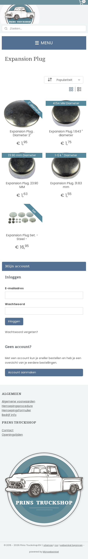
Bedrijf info (9, 415)
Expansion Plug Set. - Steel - (22, 237)
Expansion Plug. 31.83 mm (66, 185)
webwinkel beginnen (71, 545)
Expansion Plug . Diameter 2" (22, 133)
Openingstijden (12, 435)
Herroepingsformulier (16, 410)
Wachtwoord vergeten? (21, 332)
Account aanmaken (22, 372)
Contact (8, 430)
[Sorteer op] (63, 79)
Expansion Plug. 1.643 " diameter (66, 133)
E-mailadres (14, 288)
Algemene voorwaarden (18, 401)
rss (56, 545)
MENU (44, 43)
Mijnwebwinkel (51, 551)
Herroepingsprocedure (17, 406)
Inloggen (14, 321)
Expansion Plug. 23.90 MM (22, 185)
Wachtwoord (15, 304)
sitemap (48, 545)
